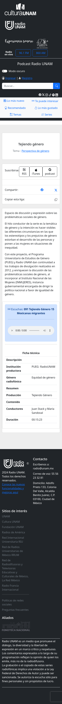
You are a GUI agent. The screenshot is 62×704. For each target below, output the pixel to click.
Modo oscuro (17, 71)
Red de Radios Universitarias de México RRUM (12, 551)
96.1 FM (23, 53)
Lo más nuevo (14, 101)
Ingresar (10, 78)
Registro (27, 78)
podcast (50, 172)
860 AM (40, 53)
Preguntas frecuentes (15, 610)
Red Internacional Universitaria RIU (13, 539)
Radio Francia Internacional (10, 587)
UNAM (6, 516)
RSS (24, 172)
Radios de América (13, 532)
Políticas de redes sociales (13, 602)
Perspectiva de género (35, 151)
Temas (15, 114)
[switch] (4, 71)
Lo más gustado (46, 108)
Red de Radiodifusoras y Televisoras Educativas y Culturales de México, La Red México (15, 570)
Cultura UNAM (11, 522)
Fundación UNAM (13, 527)
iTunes (36, 172)
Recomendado (15, 108)
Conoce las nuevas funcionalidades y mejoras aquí (13, 488)
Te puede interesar (45, 101)
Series (46, 114)
